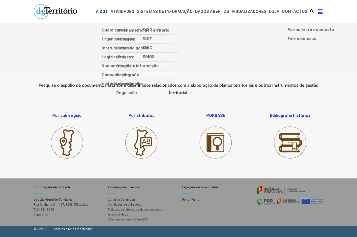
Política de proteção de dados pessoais (135, 209)
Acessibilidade (118, 214)
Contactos (294, 11)
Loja (274, 11)
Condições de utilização (124, 204)
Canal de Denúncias (122, 199)
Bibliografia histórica (290, 115)
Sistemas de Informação (165, 11)
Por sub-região (67, 115)
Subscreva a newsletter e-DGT (128, 219)
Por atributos (141, 115)
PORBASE (215, 115)
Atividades (122, 11)
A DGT (102, 11)
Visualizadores (249, 11)
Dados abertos (212, 11)
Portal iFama (190, 199)
